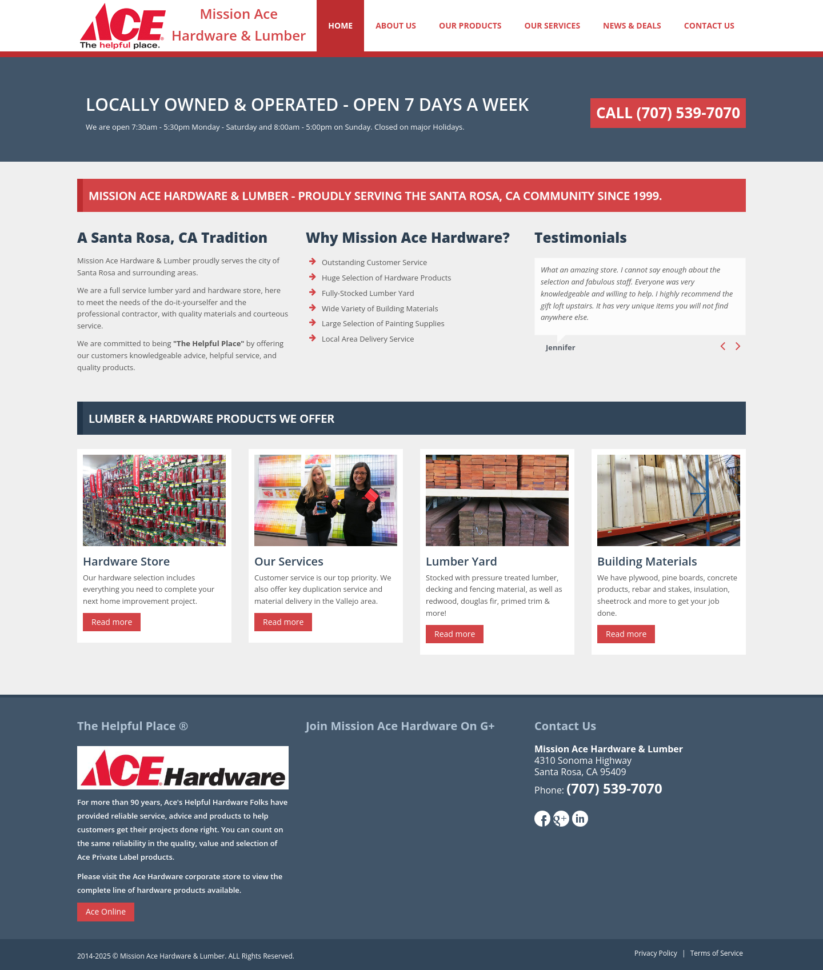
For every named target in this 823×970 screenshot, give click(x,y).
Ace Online (106, 911)
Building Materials (647, 561)
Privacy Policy (655, 953)
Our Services (552, 25)
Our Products (470, 25)
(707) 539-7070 (614, 788)
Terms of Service (716, 953)
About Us (395, 25)
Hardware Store (126, 561)
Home (340, 25)
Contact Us (709, 25)
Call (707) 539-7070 (668, 112)
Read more (111, 621)
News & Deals (632, 25)
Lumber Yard (461, 561)
